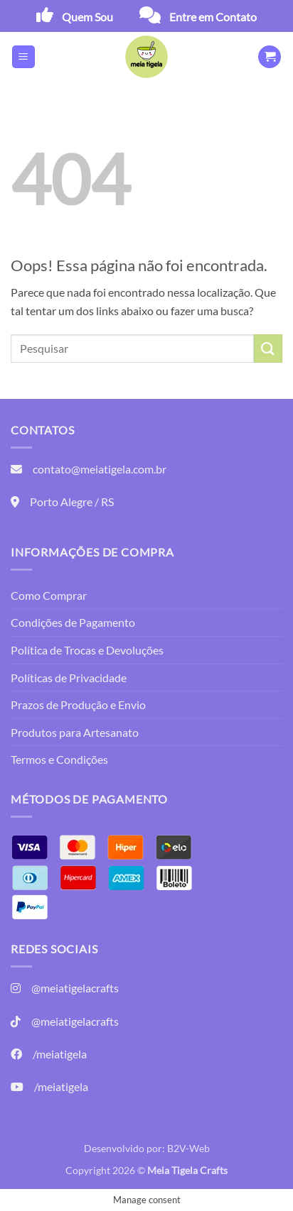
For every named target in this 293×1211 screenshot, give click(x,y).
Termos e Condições (59, 759)
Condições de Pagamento (73, 622)
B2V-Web (188, 1148)
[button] (23, 57)
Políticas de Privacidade (69, 677)
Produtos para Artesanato (75, 732)
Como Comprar (49, 595)
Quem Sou (87, 16)
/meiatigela (60, 1054)
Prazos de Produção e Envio (78, 704)
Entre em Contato (213, 16)
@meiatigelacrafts (75, 987)
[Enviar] (268, 348)
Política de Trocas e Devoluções (87, 650)
